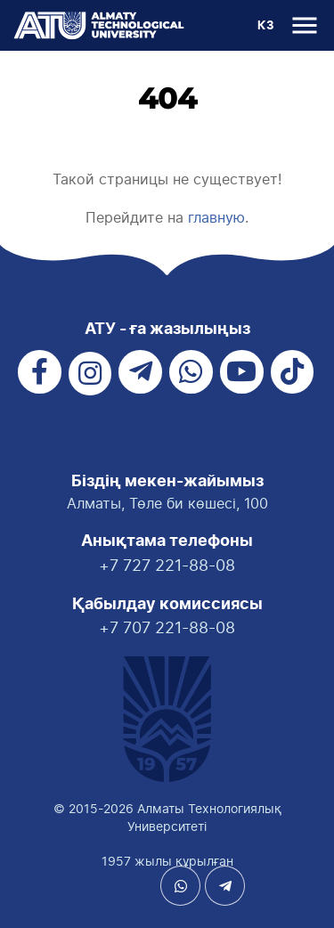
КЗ (265, 26)
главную (216, 217)
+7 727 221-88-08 (167, 565)
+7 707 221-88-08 (167, 627)
